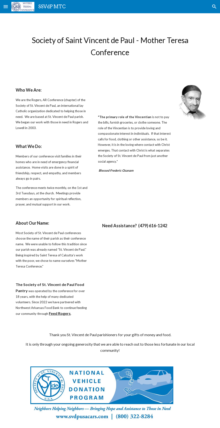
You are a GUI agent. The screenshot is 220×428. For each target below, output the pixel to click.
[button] (5, 6)
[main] (110, 46)
